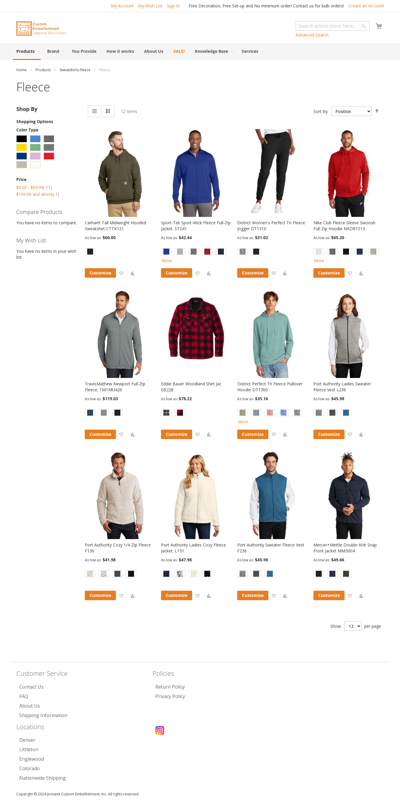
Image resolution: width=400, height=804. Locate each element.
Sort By (320, 111)
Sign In (173, 6)
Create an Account (366, 6)
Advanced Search (312, 35)
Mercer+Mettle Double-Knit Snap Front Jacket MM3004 (345, 548)
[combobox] (333, 26)
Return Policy (170, 687)
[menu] (200, 51)
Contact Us (31, 687)
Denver (27, 740)
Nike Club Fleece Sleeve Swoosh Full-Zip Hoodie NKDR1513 (344, 225)
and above (37, 194)
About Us (29, 706)
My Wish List (150, 6)
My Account (122, 6)
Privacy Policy (170, 696)
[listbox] (120, 252)
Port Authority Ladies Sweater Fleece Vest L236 (342, 387)
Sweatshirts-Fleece (75, 69)
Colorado (29, 768)
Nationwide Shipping (42, 778)
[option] (90, 251)
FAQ (23, 696)
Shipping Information (43, 715)
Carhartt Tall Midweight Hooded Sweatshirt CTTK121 (115, 225)
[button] (121, 273)
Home (22, 69)
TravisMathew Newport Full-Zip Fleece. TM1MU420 (115, 387)
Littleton (28, 749)
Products (44, 69)
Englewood (31, 759)
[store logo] (41, 28)
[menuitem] (27, 51)
